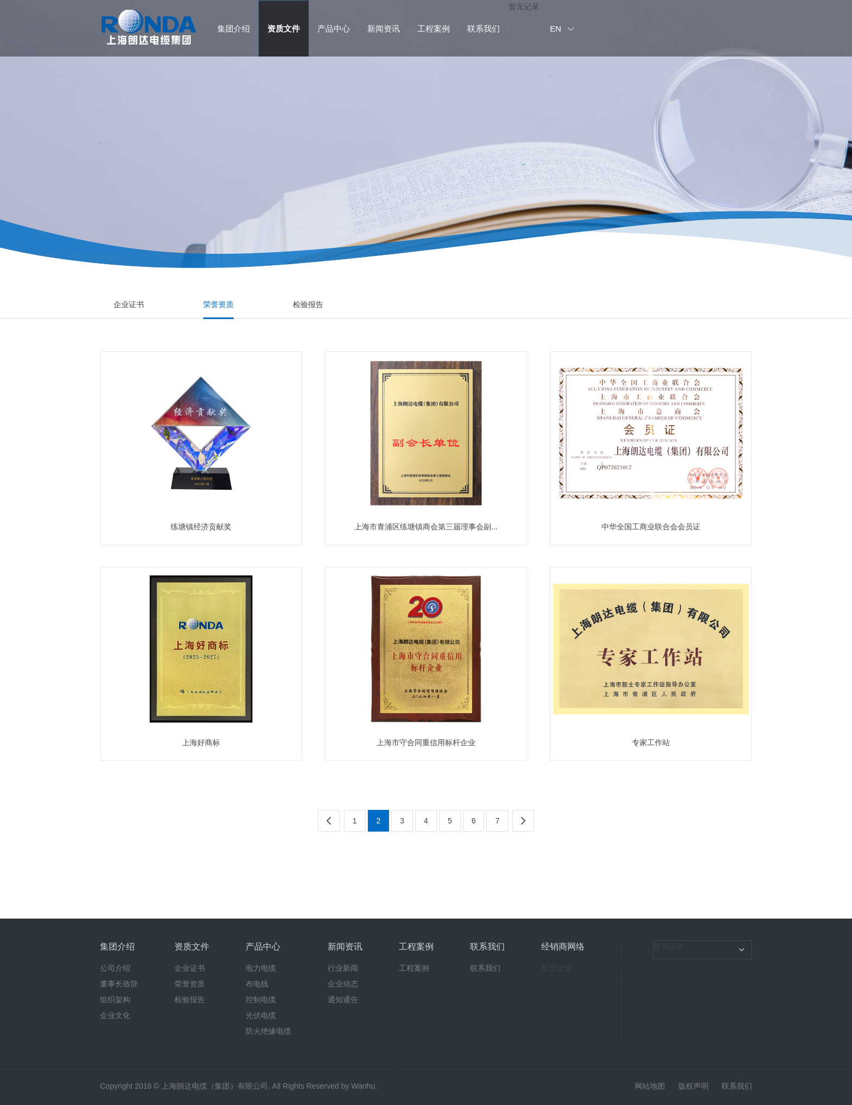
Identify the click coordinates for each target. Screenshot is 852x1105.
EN (555, 28)
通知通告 (343, 999)
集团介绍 (233, 28)
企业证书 (129, 304)
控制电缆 (261, 999)
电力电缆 (261, 968)
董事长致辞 (119, 983)
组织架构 (115, 999)
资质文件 (283, 28)
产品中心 (333, 28)
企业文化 (115, 1015)
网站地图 (650, 1086)
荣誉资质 (218, 304)
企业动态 (343, 983)
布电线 (257, 983)
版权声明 (693, 1086)
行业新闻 (343, 968)
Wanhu (363, 1086)
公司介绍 (115, 968)
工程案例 (433, 28)
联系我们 (483, 28)
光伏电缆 (261, 1015)
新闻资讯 (383, 28)
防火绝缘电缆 (268, 1031)
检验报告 (308, 304)
